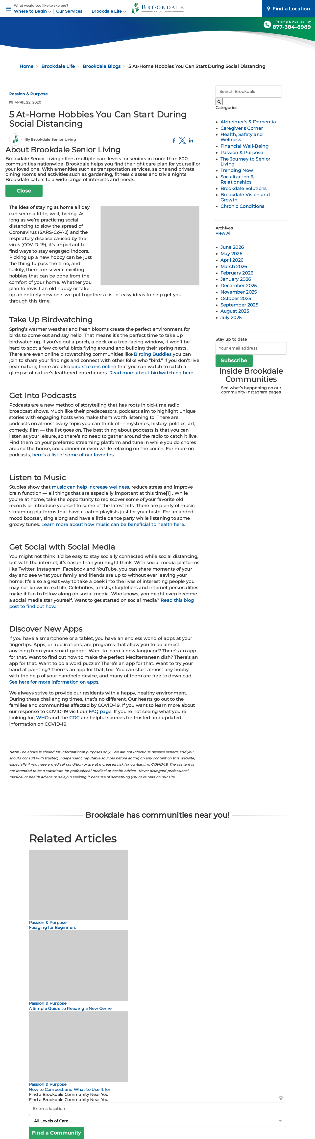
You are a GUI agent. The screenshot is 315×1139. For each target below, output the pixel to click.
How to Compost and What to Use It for (69, 1089)
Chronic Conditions (242, 206)
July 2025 (231, 317)
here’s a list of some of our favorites (73, 455)
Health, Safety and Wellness (241, 137)
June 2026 (232, 247)
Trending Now (236, 170)
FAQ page (100, 711)
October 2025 (235, 298)
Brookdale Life (109, 11)
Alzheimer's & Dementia (248, 122)
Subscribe (234, 360)
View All (224, 233)
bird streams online (93, 366)
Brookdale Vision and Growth (245, 197)
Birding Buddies (152, 354)
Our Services (71, 11)
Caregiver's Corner (241, 128)
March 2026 (233, 266)
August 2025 (234, 311)
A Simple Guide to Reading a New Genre (70, 1008)
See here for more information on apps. (55, 682)
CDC (74, 718)
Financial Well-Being (244, 146)
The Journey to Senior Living (245, 161)
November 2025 (238, 292)
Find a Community (56, 1133)
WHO (42, 718)
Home (27, 66)
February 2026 (236, 273)
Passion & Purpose (28, 94)
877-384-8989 (292, 27)
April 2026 (231, 260)
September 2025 (239, 305)
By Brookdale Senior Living (50, 139)
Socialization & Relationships (237, 179)
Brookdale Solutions (243, 188)
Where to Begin (32, 11)
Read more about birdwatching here (151, 373)
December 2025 (238, 285)
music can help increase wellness (90, 487)
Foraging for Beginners (52, 927)
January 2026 (235, 279)
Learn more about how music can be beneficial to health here (112, 524)
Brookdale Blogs (102, 66)
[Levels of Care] (157, 1121)
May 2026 (231, 253)
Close (24, 191)
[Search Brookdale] (219, 101)
